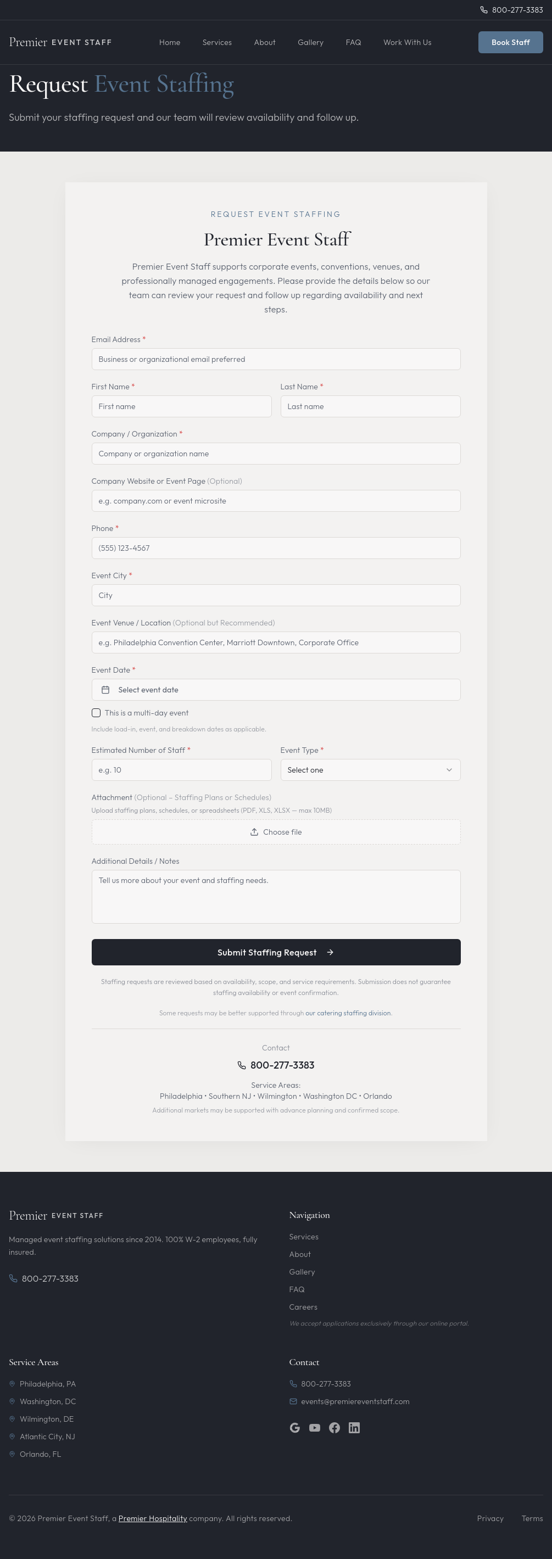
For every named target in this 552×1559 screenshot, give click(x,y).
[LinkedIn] (354, 1427)
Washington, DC (42, 1401)
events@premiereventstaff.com (349, 1401)
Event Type (303, 750)
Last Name (302, 387)
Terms (532, 1518)
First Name (114, 387)
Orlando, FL (35, 1454)
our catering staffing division (348, 1013)
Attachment (182, 797)
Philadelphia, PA (42, 1384)
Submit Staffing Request (276, 952)
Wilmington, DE (41, 1419)
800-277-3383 (282, 1065)
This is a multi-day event (147, 713)
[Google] (294, 1427)
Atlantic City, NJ (42, 1436)
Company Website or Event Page (167, 481)
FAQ (353, 42)
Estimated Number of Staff (141, 750)
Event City (112, 575)
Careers (303, 1307)
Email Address (119, 339)
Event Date (114, 670)
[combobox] (371, 770)
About (265, 42)
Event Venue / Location (183, 623)
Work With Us (407, 42)
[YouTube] (314, 1427)
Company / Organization (137, 434)
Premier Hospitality (153, 1518)
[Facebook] (334, 1427)
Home (170, 42)
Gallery (311, 42)
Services (217, 42)
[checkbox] (96, 712)
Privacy (490, 1518)
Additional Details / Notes (136, 861)
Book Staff (511, 42)
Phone (105, 528)
